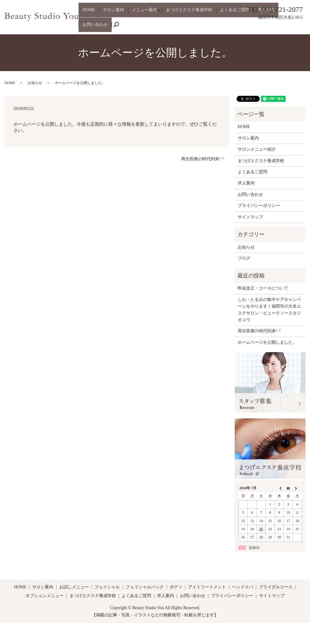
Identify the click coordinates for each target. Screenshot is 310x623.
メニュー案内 (140, 27)
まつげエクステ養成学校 (187, 27)
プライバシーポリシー (259, 205)
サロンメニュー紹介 (257, 149)
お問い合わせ (281, 27)
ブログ (244, 258)
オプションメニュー (45, 595)
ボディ (176, 587)
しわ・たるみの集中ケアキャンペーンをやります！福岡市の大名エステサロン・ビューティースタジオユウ (269, 309)
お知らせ (35, 83)
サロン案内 (113, 27)
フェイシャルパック (145, 587)
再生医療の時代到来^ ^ (202, 159)
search (304, 27)
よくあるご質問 (229, 27)
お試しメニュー (74, 587)
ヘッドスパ (242, 587)
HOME (92, 27)
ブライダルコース (276, 587)
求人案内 (256, 27)
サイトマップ (250, 217)
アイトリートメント (207, 587)
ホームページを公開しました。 (267, 342)
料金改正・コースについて (263, 288)
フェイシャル (107, 587)
